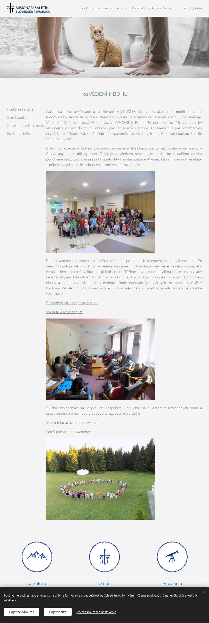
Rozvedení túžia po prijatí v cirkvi (72, 302)
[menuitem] (88, 8)
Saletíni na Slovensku (26, 125)
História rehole (20, 109)
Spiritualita (16, 117)
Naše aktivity (18, 133)
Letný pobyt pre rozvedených (69, 431)
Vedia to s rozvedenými (64, 312)
